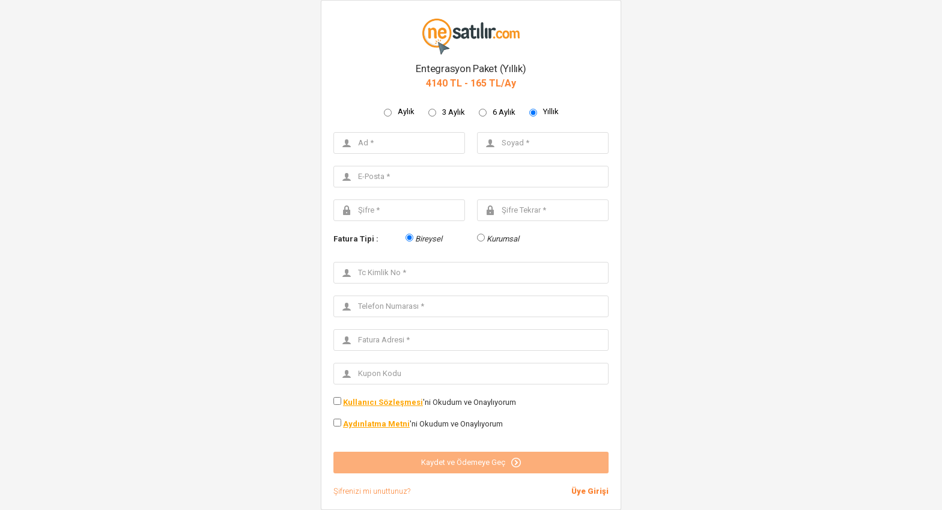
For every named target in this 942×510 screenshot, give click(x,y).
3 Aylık (453, 112)
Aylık (406, 111)
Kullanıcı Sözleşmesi (383, 402)
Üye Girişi (590, 491)
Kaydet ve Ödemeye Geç (471, 462)
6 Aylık (504, 112)
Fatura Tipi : (355, 238)
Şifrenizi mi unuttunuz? (371, 491)
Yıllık (551, 111)
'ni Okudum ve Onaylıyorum (429, 402)
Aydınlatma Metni (376, 423)
